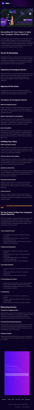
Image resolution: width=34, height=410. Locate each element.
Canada (8, 399)
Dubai (13, 399)
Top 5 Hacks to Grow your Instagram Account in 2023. (16, 206)
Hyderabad (27, 399)
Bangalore (4, 399)
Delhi (23, 399)
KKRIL (27, 404)
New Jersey (18, 399)
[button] (3, 3)
